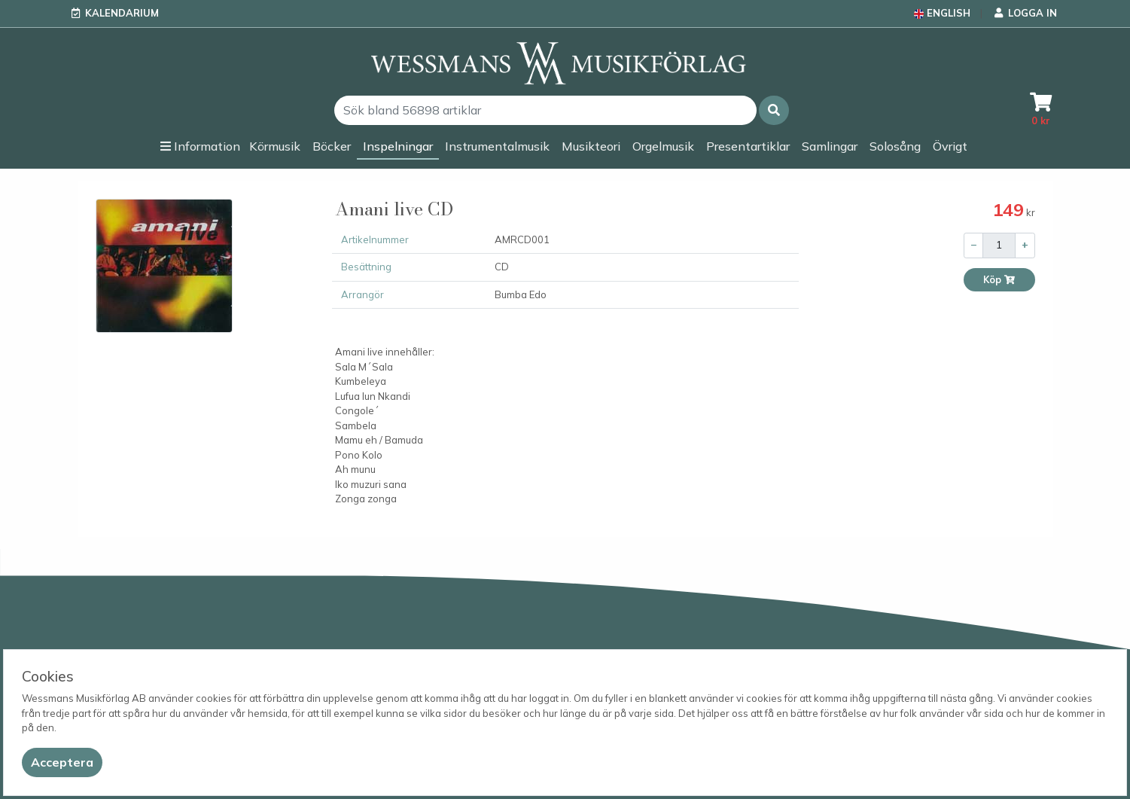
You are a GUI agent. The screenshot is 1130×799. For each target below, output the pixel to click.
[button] (774, 110)
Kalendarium (122, 13)
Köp (999, 279)
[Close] (62, 762)
